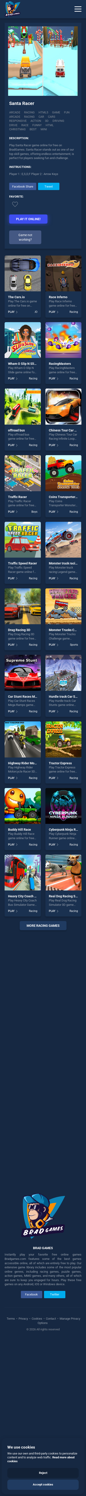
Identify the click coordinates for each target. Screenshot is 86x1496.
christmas (17, 129)
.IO (35, 311)
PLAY (11, 311)
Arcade (14, 112)
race (24, 125)
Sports (74, 644)
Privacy (23, 1318)
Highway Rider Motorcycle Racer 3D (34, 763)
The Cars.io (16, 297)
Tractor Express (60, 763)
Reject (43, 1473)
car (41, 116)
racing (29, 116)
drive (13, 125)
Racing (29, 112)
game (56, 112)
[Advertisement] (43, 1058)
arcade (14, 116)
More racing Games (43, 925)
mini (44, 129)
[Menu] (78, 9)
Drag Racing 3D (19, 630)
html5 (43, 112)
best (33, 129)
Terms (11, 1318)
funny (37, 125)
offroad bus (16, 430)
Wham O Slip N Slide (23, 364)
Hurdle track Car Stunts (66, 696)
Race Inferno (58, 297)
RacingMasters (60, 364)
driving (58, 121)
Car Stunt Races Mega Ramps (29, 696)
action (36, 121)
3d (47, 121)
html (50, 125)
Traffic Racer (17, 497)
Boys (34, 511)
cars (51, 116)
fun (66, 112)
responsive (18, 121)
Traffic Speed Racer (22, 563)
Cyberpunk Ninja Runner (66, 829)
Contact (51, 1318)
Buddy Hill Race (19, 829)
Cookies (37, 1318)
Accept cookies (43, 1484)
